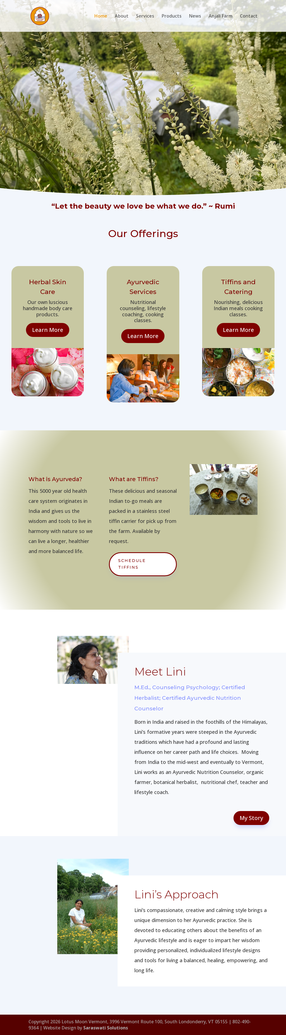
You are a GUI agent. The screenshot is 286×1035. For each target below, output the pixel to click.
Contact (249, 16)
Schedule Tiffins (132, 564)
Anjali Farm (220, 16)
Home (100, 16)
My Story (251, 818)
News (195, 16)
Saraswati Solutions (105, 1028)
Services (145, 16)
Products (172, 16)
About (121, 16)
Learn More (47, 330)
